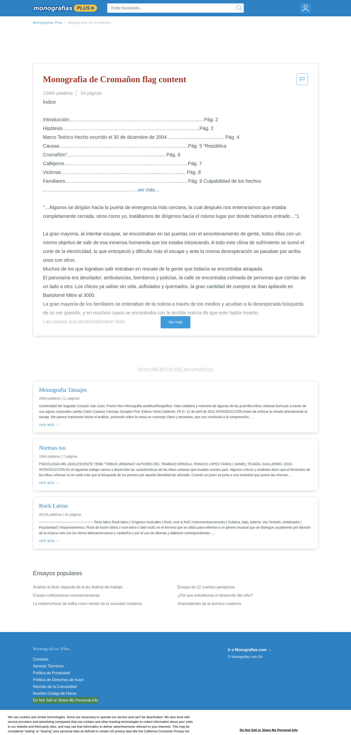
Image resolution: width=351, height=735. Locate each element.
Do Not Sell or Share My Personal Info (65, 700)
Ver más (175, 322)
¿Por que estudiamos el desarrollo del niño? (215, 595)
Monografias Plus (48, 22)
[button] (302, 80)
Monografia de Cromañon (89, 22)
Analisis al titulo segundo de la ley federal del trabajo (77, 587)
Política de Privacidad (51, 673)
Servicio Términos (48, 666)
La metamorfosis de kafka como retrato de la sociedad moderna (87, 604)
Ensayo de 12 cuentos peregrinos (206, 587)
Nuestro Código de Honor (55, 693)
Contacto (40, 659)
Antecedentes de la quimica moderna (209, 604)
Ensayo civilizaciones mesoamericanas (66, 595)
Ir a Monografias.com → (250, 650)
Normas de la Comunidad (55, 687)
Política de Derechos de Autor (58, 680)
